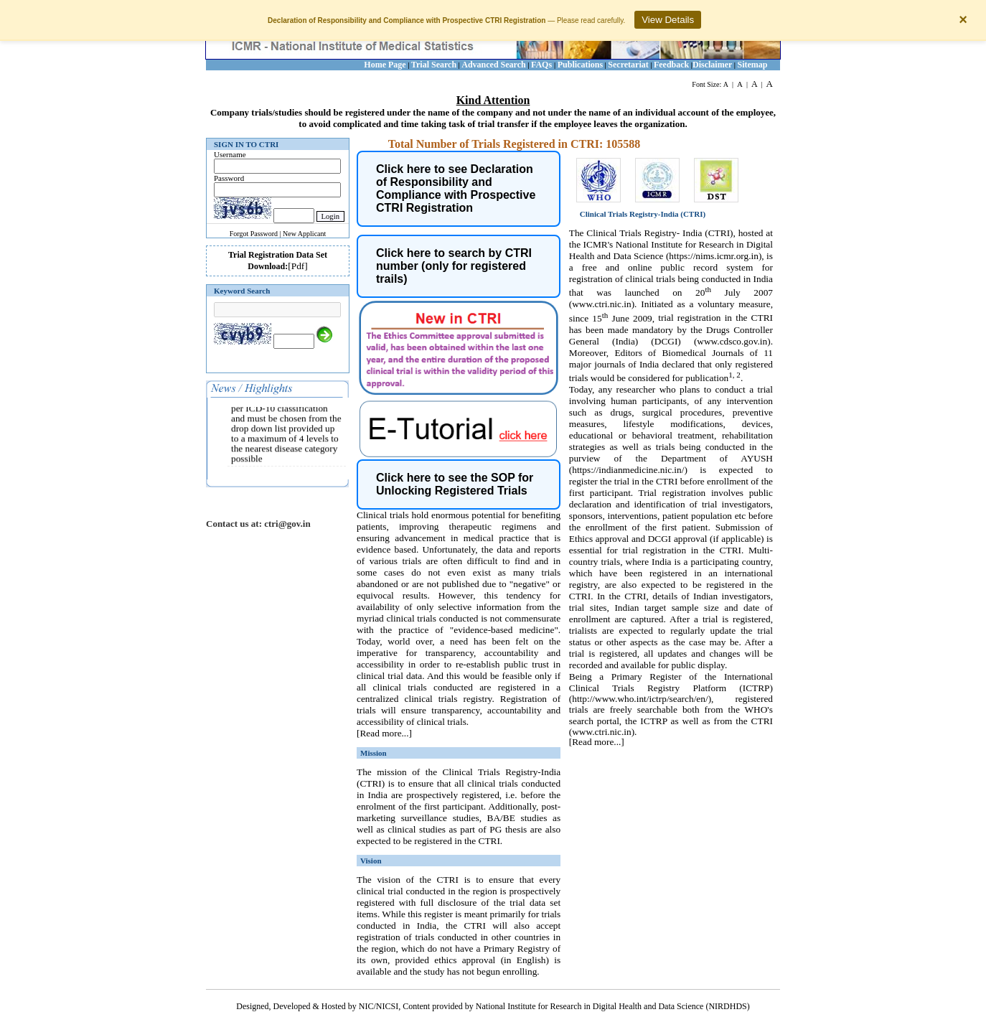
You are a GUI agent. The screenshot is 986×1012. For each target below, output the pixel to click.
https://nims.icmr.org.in (714, 255)
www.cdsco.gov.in (732, 341)
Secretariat (628, 65)
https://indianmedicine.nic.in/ (628, 469)
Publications (580, 65)
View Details (668, 19)
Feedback (671, 65)
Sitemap (753, 65)
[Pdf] (297, 266)
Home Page (384, 65)
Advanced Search (493, 65)
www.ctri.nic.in (601, 304)
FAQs (542, 65)
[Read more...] (384, 733)
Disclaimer (712, 65)
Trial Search (433, 65)
